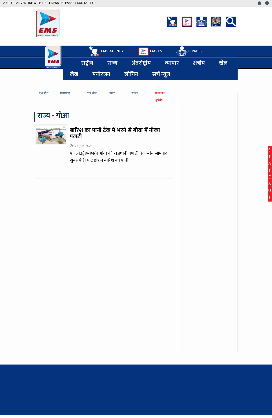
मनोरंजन (101, 74)
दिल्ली (135, 93)
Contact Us (86, 3)
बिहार (112, 93)
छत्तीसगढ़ (65, 93)
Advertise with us (31, 3)
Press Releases (61, 3)
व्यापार (172, 63)
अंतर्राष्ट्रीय (141, 63)
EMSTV (150, 51)
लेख (74, 74)
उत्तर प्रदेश (92, 93)
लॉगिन (131, 74)
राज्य (112, 63)
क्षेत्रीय (199, 63)
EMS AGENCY (106, 51)
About (8, 3)
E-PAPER (189, 51)
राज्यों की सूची (160, 96)
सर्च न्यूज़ (161, 74)
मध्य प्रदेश (43, 93)
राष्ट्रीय (87, 63)
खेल (223, 63)
